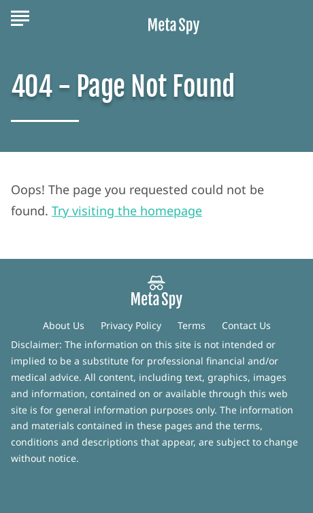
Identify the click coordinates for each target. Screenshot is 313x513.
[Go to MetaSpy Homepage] (173, 17)
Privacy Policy (131, 325)
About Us (63, 325)
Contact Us (246, 325)
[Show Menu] (20, 16)
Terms (191, 325)
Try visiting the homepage (127, 210)
